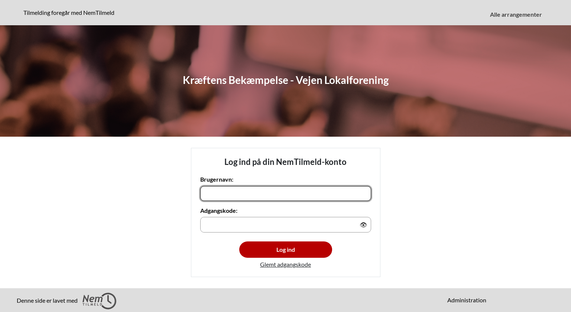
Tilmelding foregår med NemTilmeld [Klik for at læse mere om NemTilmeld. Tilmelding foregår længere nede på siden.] (70, 12)
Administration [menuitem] (466, 299)
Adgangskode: (218, 210)
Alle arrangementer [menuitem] (516, 14)
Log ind (285, 249)
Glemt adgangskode (285, 264)
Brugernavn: (216, 179)
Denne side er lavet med (66, 301)
